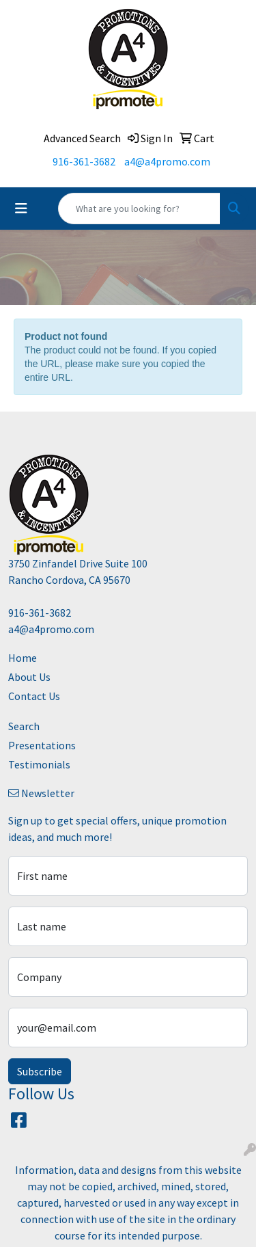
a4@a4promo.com (167, 161)
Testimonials (39, 764)
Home (22, 658)
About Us (29, 677)
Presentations (42, 745)
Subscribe (39, 1071)
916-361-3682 (84, 161)
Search (24, 726)
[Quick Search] (139, 208)
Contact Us (34, 696)
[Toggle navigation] (21, 208)
